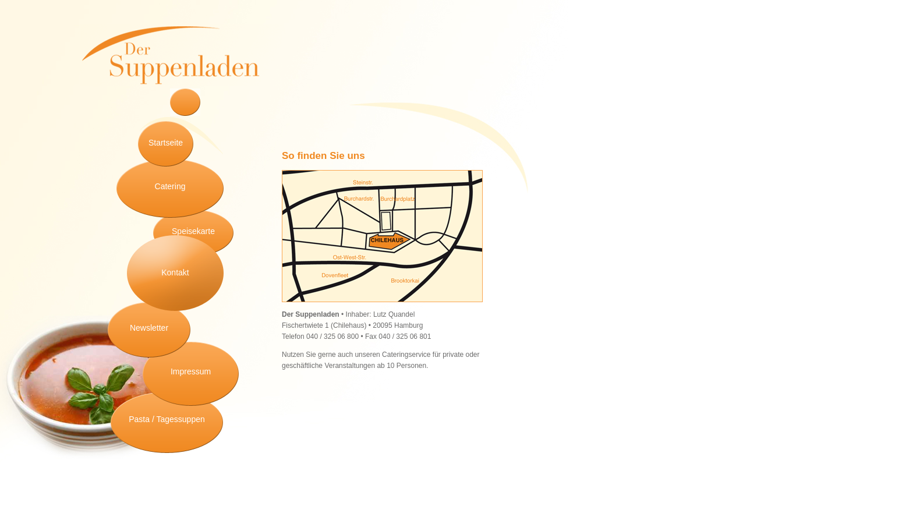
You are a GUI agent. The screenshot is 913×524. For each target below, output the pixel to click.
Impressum (191, 371)
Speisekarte (193, 231)
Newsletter (149, 327)
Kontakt (175, 272)
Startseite (165, 142)
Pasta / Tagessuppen (167, 419)
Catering (170, 186)
